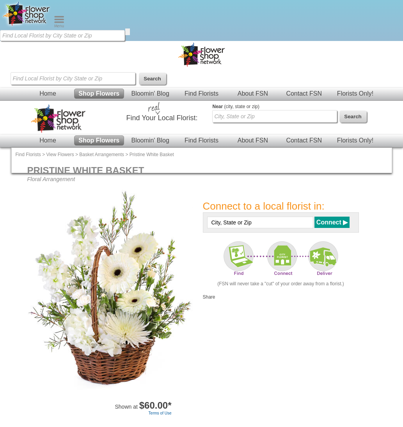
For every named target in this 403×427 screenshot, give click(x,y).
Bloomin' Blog (150, 93)
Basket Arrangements (101, 154)
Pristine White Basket (152, 154)
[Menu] (59, 25)
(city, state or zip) (236, 106)
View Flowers (60, 154)
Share (209, 297)
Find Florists (201, 93)
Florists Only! (355, 93)
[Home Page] (27, 25)
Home (47, 93)
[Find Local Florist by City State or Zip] (62, 35)
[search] (127, 31)
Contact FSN (304, 93)
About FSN (253, 93)
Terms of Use (160, 413)
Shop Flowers (98, 93)
